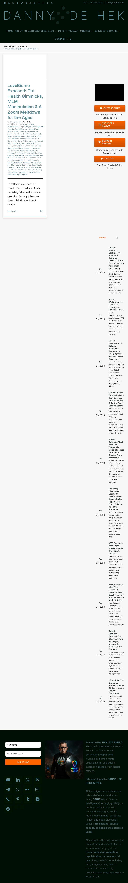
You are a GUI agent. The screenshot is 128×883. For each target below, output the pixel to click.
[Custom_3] (16, 806)
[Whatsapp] (17, 789)
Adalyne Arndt (30, 127)
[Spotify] (8, 809)
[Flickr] (27, 789)
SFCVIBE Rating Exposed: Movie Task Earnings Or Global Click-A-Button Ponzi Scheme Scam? (116, 399)
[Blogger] (38, 799)
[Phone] (8, 799)
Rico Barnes (26, 165)
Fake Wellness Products (17, 139)
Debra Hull (37, 134)
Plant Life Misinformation (32, 163)
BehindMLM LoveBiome (24, 129)
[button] (71, 39)
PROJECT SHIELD (112, 742)
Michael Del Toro (21, 155)
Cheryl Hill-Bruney (26, 131)
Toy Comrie (18, 170)
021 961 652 (91, 2)
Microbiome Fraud (35, 155)
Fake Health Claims (33, 136)
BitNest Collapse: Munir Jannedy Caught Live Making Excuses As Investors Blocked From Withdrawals (116, 448)
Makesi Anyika (25, 151)
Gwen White (22, 141)
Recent (102, 238)
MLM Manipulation (29, 158)
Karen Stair (17, 146)
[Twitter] (28, 780)
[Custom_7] (22, 806)
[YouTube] (8, 780)
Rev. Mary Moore (14, 165)
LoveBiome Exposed (22, 148)
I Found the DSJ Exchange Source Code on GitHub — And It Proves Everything (116, 686)
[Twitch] (38, 780)
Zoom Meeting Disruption (17, 175)
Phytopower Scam (15, 163)
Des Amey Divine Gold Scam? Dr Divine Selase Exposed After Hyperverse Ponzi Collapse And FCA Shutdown (116, 499)
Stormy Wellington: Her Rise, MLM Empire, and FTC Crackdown (116, 304)
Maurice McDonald (22, 153)
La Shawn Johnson (30, 146)
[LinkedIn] (18, 780)
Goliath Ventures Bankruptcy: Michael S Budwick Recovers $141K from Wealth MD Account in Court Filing (116, 258)
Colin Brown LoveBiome (22, 134)
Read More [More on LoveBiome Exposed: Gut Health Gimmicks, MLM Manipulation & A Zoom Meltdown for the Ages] (12, 211)
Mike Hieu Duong (14, 158)
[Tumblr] (28, 799)
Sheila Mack (20, 167)
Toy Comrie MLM (30, 170)
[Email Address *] (23, 754)
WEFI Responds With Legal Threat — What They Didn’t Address (116, 548)
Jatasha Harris (31, 143)
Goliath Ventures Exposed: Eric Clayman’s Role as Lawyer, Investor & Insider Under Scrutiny (116, 640)
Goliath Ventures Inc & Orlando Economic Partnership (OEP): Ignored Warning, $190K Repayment (116, 350)
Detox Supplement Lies (16, 136)
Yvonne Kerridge (33, 172)
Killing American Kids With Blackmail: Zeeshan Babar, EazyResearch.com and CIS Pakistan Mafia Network (117, 592)
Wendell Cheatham (19, 172)
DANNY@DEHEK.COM (114, 2)
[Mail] (37, 789)
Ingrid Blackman (18, 143)
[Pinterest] (18, 799)
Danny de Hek (15, 122)
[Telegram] (8, 789)
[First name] (23, 745)
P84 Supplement (32, 160)
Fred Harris (31, 139)
